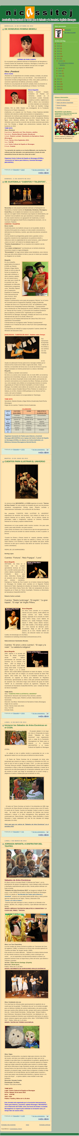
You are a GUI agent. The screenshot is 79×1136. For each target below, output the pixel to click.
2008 (58, 89)
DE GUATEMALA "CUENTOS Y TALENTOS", (25, 182)
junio (60, 71)
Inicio (27, 1125)
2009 (58, 86)
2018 (58, 46)
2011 (58, 81)
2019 (58, 43)
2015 (58, 54)
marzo (61, 76)
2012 (58, 79)
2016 (58, 51)
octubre (61, 61)
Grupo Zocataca (61, 105)
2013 (58, 59)
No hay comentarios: (39, 170)
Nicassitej (68, 30)
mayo (60, 73)
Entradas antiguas (44, 1125)
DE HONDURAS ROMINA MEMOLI (21, 29)
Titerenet (59, 108)
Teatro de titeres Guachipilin (64, 102)
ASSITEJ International (63, 100)
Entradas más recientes (8, 1125)
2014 (58, 56)
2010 (58, 84)
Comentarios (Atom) (16, 1129)
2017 (58, 48)
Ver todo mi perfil (69, 32)
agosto (61, 68)
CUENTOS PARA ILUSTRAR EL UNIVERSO (25, 461)
